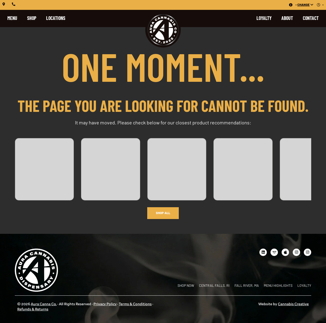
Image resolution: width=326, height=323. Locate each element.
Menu (12, 18)
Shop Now (186, 285)
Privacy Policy (105, 304)
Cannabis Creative (293, 304)
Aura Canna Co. (44, 304)
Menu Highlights (278, 285)
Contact (311, 18)
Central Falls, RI (214, 285)
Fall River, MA (247, 285)
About (287, 18)
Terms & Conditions (135, 304)
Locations (55, 18)
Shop (31, 18)
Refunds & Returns (32, 309)
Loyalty (264, 18)
